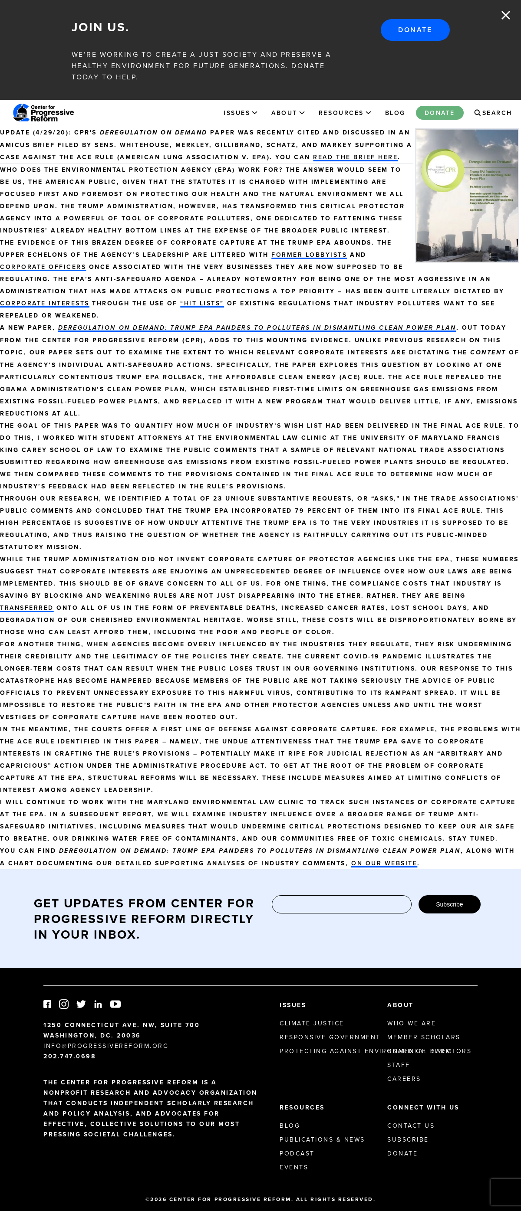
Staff (398, 1064)
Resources (341, 112)
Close (506, 15)
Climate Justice (312, 1023)
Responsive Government (330, 1037)
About (284, 112)
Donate (415, 30)
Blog (395, 112)
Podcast (297, 1153)
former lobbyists (309, 254)
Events (294, 1167)
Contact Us (411, 1125)
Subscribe (449, 904)
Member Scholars (424, 1037)
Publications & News (322, 1139)
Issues (237, 112)
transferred (27, 607)
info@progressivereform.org (106, 1045)
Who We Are (411, 1023)
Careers (404, 1078)
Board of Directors (429, 1051)
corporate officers (43, 266)
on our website (384, 863)
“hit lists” (202, 303)
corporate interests (44, 303)
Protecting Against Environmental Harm (366, 1051)
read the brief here (355, 157)
